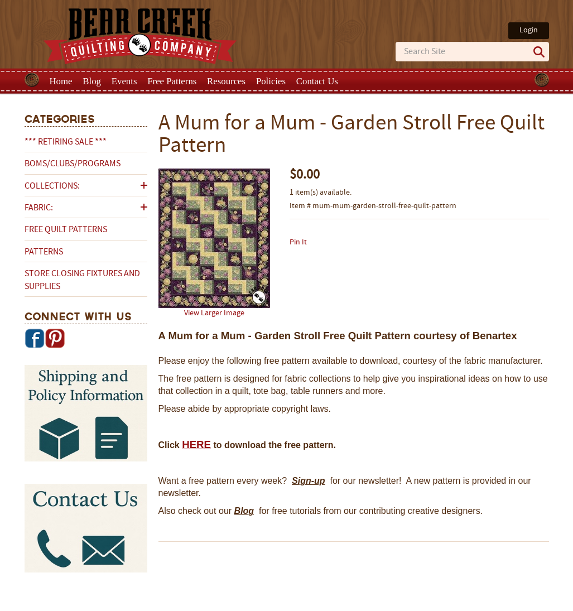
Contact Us (317, 81)
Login (528, 30)
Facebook (35, 338)
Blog (92, 81)
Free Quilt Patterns (66, 229)
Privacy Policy (375, 601)
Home (61, 81)
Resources (226, 81)
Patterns (44, 252)
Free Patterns (171, 81)
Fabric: (39, 208)
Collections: (52, 186)
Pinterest (55, 338)
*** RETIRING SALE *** (66, 142)
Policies (271, 81)
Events (124, 81)
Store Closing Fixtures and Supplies (82, 280)
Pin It (298, 242)
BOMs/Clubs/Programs (73, 164)
